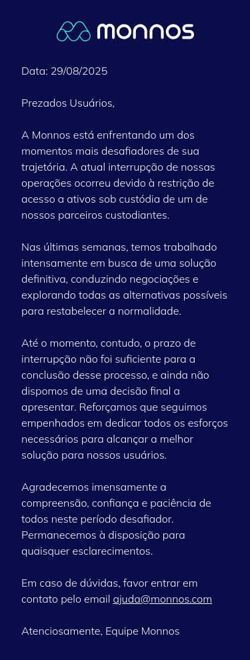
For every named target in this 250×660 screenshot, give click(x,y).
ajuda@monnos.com (162, 598)
